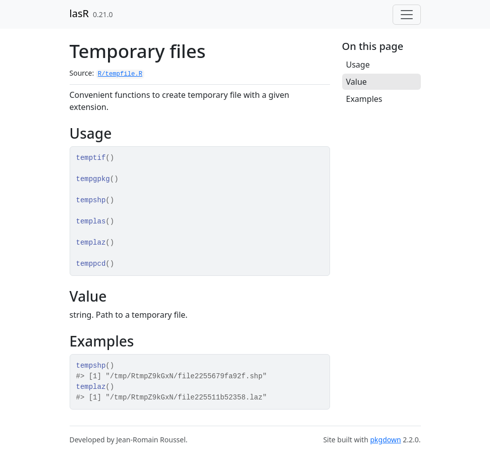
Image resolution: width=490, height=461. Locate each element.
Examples (364, 98)
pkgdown (385, 439)
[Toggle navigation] (407, 15)
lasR (79, 13)
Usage (358, 64)
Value (356, 81)
